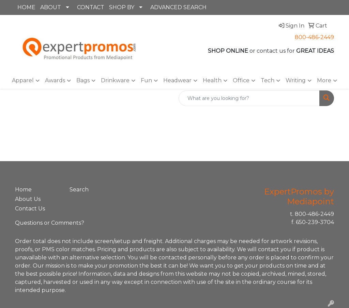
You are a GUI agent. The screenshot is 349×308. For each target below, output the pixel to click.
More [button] (324, 80)
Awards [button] (55, 80)
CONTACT (90, 7)
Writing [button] (296, 80)
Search (79, 189)
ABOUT (50, 7)
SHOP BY (121, 7)
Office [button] (241, 80)
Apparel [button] (23, 80)
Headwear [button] (177, 80)
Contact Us (30, 208)
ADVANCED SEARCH (178, 7)
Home (23, 189)
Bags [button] (83, 80)
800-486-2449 (314, 37)
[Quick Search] (249, 98)
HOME (26, 7)
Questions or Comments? (49, 223)
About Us (28, 199)
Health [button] (212, 80)
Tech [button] (267, 80)
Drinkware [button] (115, 80)
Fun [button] (146, 80)
